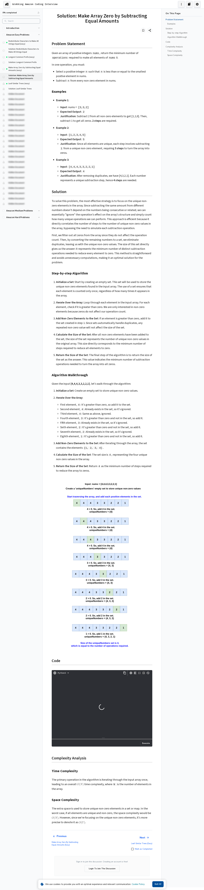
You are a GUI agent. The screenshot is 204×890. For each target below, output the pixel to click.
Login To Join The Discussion (102, 868)
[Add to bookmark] (143, 30)
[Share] (149, 30)
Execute (145, 743)
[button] (21, 28)
